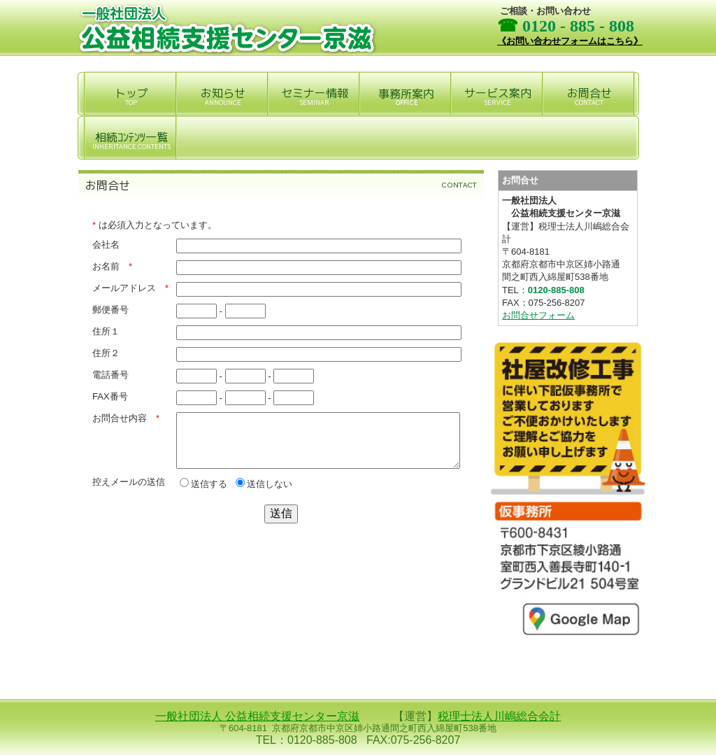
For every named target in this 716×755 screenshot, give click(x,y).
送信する (203, 494)
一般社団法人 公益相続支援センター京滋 (257, 716)
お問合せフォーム (538, 315)
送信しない (264, 494)
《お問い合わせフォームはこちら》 (570, 41)
